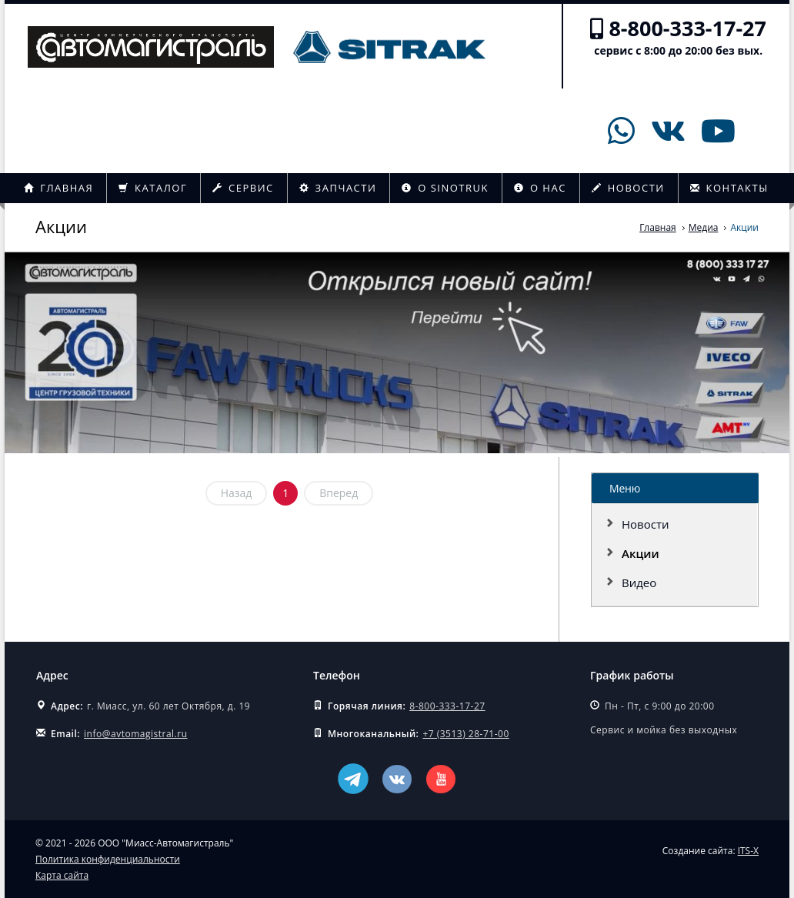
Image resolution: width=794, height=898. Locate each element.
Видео (639, 582)
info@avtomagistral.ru (135, 733)
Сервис (243, 188)
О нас (540, 188)
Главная (58, 188)
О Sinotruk (445, 188)
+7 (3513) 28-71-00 (465, 733)
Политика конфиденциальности (107, 859)
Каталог (152, 188)
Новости (628, 188)
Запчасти (338, 188)
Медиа (704, 227)
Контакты (729, 188)
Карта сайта (61, 875)
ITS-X (748, 850)
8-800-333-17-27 (687, 28)
